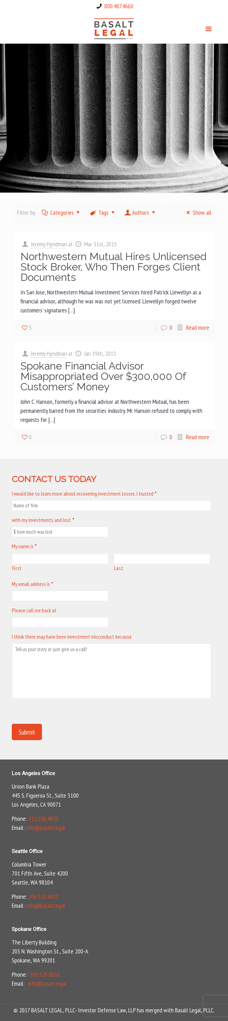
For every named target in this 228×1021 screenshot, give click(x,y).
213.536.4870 (43, 819)
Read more (197, 327)
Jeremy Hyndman (49, 244)
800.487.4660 (118, 6)
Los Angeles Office (33, 773)
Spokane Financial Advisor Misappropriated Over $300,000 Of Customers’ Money (103, 376)
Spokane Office (29, 929)
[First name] (60, 558)
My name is (24, 546)
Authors (140, 212)
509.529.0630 (45, 974)
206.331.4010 (43, 896)
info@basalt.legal (45, 828)
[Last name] (162, 558)
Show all (197, 212)
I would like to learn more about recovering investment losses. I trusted (84, 493)
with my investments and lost (43, 519)
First (17, 568)
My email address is (32, 583)
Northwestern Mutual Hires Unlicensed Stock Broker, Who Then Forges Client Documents (113, 266)
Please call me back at (34, 610)
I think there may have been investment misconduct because (72, 636)
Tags (103, 212)
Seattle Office (27, 851)
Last (119, 568)
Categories (61, 212)
